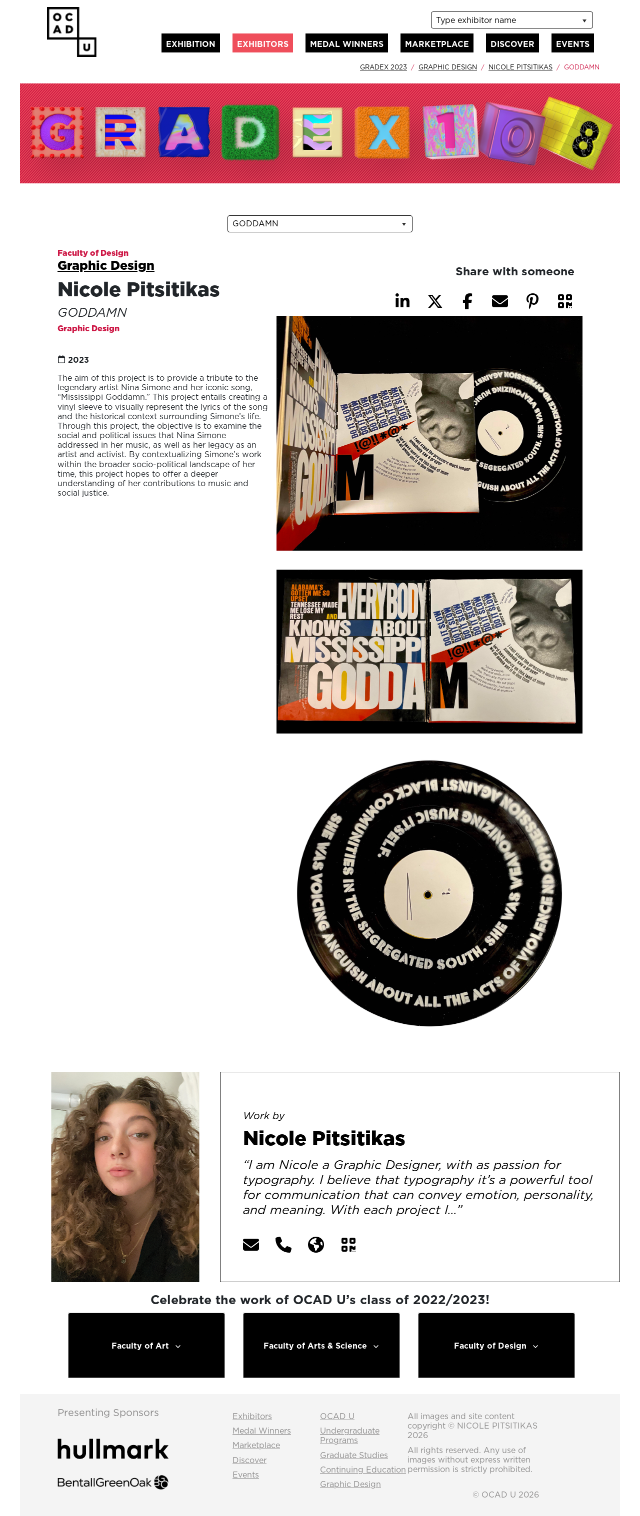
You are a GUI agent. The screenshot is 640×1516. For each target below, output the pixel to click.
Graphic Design (447, 66)
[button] (565, 301)
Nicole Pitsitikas (520, 66)
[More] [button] (485, 1210)
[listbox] (512, 19)
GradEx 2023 (383, 66)
